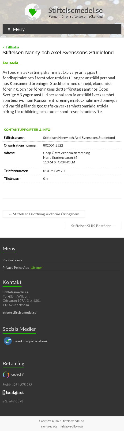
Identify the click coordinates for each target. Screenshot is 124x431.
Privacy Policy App (16, 267)
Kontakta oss (12, 260)
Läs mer (36, 267)
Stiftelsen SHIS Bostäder (93, 225)
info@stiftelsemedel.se (20, 312)
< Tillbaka (11, 47)
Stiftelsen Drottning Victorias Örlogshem (44, 214)
